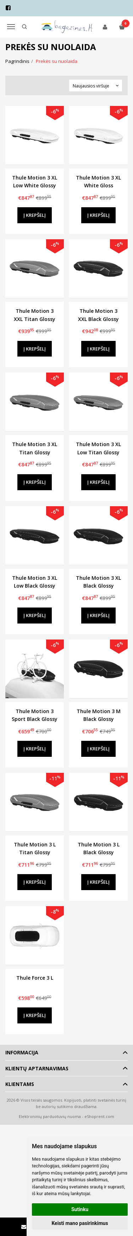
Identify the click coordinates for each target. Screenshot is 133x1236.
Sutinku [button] (79, 1209)
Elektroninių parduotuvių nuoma (50, 1116)
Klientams (19, 1084)
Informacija (21, 1052)
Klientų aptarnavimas (36, 1068)
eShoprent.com (99, 1116)
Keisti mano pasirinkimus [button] (79, 1223)
